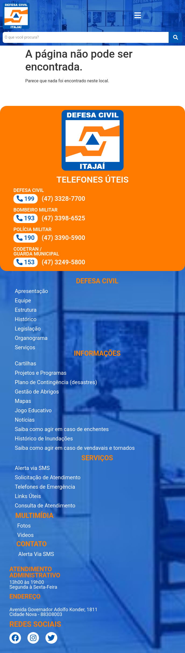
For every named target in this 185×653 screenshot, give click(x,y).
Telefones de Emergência (45, 487)
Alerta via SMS (32, 468)
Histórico (26, 319)
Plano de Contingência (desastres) (56, 382)
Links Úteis (28, 496)
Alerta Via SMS (36, 554)
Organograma (31, 338)
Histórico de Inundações (44, 438)
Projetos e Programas (40, 373)
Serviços (25, 347)
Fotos (24, 525)
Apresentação (31, 291)
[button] (137, 16)
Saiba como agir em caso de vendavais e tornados (75, 448)
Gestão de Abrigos (37, 391)
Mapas (23, 401)
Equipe (23, 300)
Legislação (28, 328)
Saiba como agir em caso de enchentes (62, 429)
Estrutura (26, 310)
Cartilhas (25, 363)
